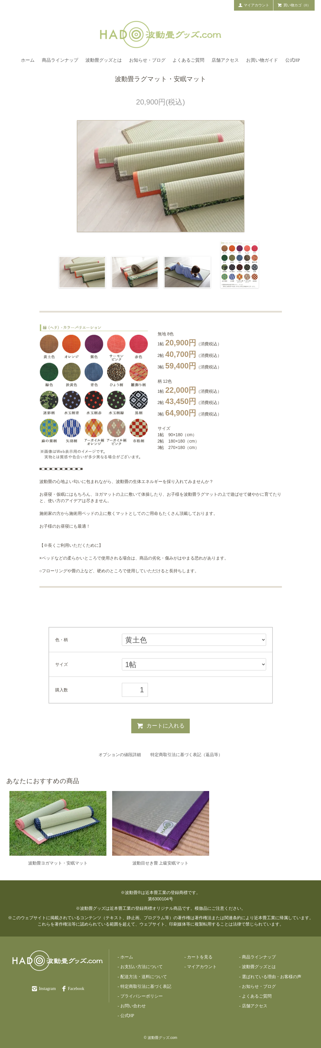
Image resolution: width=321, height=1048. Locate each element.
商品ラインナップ (60, 60)
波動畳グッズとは (103, 60)
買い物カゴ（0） (294, 4)
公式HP (292, 60)
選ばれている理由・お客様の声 (271, 976)
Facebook (72, 988)
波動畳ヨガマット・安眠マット (58, 863)
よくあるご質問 (188, 60)
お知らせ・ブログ (147, 60)
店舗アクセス (225, 60)
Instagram (43, 988)
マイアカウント (253, 4)
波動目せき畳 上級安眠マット (160, 863)
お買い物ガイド (262, 60)
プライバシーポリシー (141, 996)
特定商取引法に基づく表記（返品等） (186, 754)
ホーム (28, 60)
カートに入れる (160, 725)
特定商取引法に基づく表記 (145, 986)
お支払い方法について (141, 966)
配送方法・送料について (143, 976)
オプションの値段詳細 (120, 754)
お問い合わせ (133, 1006)
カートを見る (199, 957)
